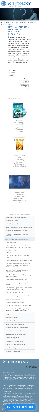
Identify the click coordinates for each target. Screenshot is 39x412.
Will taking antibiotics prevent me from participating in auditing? (17, 270)
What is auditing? (11, 242)
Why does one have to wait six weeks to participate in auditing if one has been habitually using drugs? (18, 265)
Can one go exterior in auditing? (15, 302)
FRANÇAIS (11, 375)
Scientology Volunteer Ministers (16, 397)
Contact (15, 388)
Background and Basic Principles (16, 217)
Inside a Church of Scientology (15, 324)
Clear (7, 314)
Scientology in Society (13, 351)
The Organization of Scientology (16, 334)
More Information (7, 388)
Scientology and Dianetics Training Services (17, 234)
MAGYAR (20, 377)
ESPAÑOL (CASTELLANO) (21, 378)
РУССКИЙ (27, 375)
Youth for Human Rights (17, 403)
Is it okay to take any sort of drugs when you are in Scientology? (19, 275)
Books (24, 386)
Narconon (23, 400)
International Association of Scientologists (17, 398)
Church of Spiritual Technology (15, 344)
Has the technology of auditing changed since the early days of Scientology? (19, 288)
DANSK (5, 375)
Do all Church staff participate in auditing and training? (19, 251)
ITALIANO (5, 380)
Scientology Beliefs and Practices (20, 385)
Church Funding (11, 348)
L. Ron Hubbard (7, 385)
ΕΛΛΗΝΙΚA (32, 378)
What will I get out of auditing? (15, 292)
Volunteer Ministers (14, 386)
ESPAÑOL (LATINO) (8, 378)
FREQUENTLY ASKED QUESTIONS (14, 22)
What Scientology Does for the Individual (19, 227)
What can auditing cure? (13, 299)
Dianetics (14, 393)
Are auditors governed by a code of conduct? (19, 305)
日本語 (21, 375)
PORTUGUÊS (12, 380)
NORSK (26, 377)
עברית (17, 375)
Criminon (18, 400)
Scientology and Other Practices (16, 331)
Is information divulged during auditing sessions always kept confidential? (17, 309)
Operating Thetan (11, 317)
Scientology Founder (12, 224)
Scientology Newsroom (26, 395)
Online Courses (31, 386)
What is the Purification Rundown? (16, 279)
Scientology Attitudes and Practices (17, 327)
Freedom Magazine (23, 399)
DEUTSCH (15, 377)
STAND (31, 399)
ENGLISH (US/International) (10, 374)
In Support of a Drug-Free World (18, 401)
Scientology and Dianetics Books (16, 230)
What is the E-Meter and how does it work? (19, 260)
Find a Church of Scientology (25, 388)
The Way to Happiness (9, 400)
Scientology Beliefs (12, 220)
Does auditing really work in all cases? (17, 296)
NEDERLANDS (8, 377)
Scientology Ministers (12, 321)
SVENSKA (32, 377)
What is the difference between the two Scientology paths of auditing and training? (19, 246)
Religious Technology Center (15, 341)
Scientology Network (23, 393)
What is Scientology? (13, 395)
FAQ (21, 386)
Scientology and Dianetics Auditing (16, 239)
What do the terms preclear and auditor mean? (18, 256)
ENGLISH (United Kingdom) (25, 374)
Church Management (12, 337)
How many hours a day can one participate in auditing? (19, 283)
